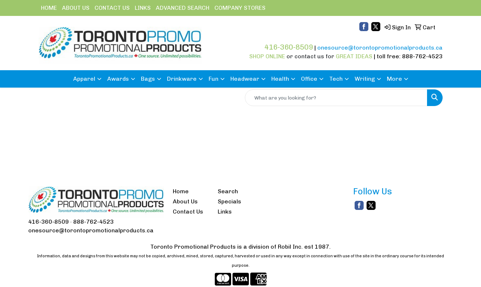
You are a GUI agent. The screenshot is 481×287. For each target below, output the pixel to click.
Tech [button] (336, 78)
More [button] (394, 78)
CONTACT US (112, 7)
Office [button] (309, 78)
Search (228, 191)
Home (181, 191)
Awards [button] (118, 78)
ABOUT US (75, 7)
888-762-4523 (93, 221)
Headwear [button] (244, 78)
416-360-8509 (48, 221)
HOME (49, 7)
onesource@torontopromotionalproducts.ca (91, 230)
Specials (229, 201)
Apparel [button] (84, 78)
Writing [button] (365, 78)
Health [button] (280, 78)
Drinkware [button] (182, 78)
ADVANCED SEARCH (182, 7)
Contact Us (188, 211)
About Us (185, 201)
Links (225, 211)
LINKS (143, 7)
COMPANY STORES (239, 7)
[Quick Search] (336, 97)
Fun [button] (213, 78)
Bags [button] (148, 78)
